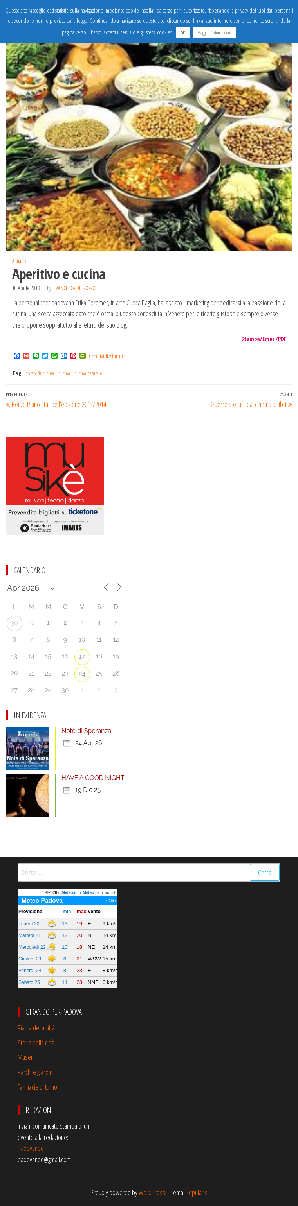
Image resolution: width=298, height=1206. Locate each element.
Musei (25, 1057)
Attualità (19, 261)
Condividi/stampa (107, 356)
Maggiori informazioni (214, 33)
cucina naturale (88, 373)
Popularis (197, 1192)
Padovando (31, 1148)
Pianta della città (36, 1027)
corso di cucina (39, 373)
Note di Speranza (86, 731)
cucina (64, 373)
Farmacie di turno (37, 1086)
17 (82, 656)
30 (14, 623)
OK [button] (183, 33)
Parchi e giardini (36, 1072)
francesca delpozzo (75, 288)
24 (82, 673)
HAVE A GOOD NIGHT (93, 777)
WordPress (152, 1192)
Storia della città (36, 1042)
